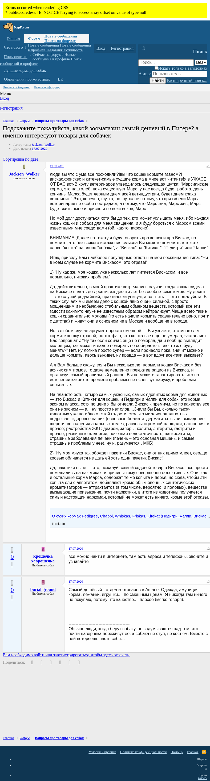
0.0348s (202, 778)
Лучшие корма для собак (25, 70)
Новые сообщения (60, 36)
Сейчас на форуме (48, 54)
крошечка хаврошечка (43, 558)
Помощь (177, 752)
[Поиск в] (201, 62)
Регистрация (11, 108)
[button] (26, 47)
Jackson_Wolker (43, 145)
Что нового (13, 47)
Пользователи (15, 57)
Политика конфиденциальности (143, 752)
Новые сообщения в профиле (54, 56)
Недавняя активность (64, 50)
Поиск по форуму (60, 41)
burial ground (43, 589)
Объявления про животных (27, 79)
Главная (13, 38)
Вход (4, 98)
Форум (34, 38)
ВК (60, 79)
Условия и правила (102, 752)
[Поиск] (143, 48)
